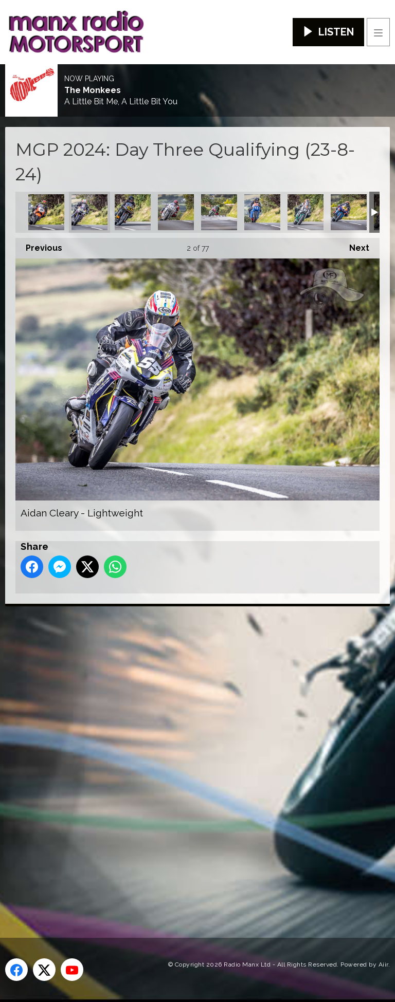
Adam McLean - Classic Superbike (46, 212)
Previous (38, 245)
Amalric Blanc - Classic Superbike (176, 212)
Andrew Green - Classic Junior (262, 212)
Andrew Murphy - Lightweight (306, 212)
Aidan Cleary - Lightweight (89, 212)
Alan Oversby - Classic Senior (133, 212)
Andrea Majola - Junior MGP (219, 212)
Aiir (383, 964)
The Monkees (92, 90)
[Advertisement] (198, 755)
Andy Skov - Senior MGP (349, 212)
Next (354, 245)
